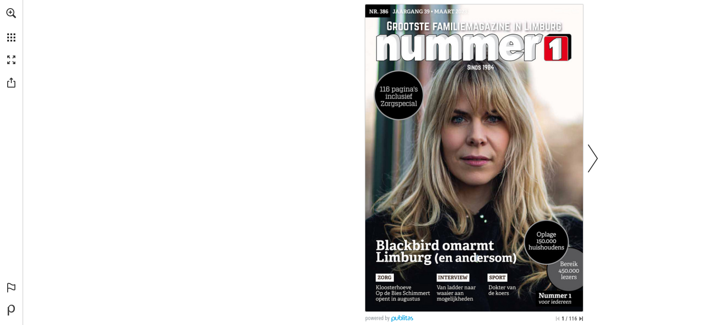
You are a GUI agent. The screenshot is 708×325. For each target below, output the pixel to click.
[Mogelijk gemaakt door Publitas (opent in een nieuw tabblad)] (11, 310)
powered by (377, 318)
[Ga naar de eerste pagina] (557, 318)
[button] (11, 13)
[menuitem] (11, 24)
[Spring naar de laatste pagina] (581, 318)
